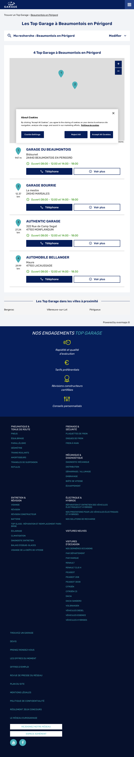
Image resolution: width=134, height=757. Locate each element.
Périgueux (95, 309)
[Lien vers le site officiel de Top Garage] (10, 5)
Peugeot (70, 572)
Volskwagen (72, 606)
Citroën (70, 586)
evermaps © (123, 322)
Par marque (72, 558)
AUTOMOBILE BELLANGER (47, 257)
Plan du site (17, 684)
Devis (13, 641)
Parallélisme (18, 443)
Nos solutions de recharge (80, 519)
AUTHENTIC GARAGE (43, 221)
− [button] (118, 71)
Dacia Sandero (73, 601)
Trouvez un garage (21, 633)
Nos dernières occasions (79, 548)
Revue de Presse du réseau (26, 675)
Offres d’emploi (19, 667)
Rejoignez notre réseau (36, 726)
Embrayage (72, 476)
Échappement (73, 486)
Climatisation (18, 536)
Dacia (69, 596)
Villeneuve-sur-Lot (57, 309)
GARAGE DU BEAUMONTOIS (48, 149)
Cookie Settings (33, 134)
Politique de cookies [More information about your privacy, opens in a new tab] (90, 125)
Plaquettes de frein (77, 433)
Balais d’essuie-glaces (23, 545)
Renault (70, 563)
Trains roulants (20, 453)
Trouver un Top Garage (16, 15)
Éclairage (16, 531)
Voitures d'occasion (73, 543)
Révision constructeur (23, 514)
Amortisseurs (18, 457)
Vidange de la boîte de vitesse (27, 550)
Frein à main (72, 443)
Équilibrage (17, 438)
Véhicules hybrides (76, 620)
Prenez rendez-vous (22, 650)
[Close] (113, 113)
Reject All (76, 134)
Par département (75, 553)
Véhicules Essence (76, 615)
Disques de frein (74, 438)
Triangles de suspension (24, 462)
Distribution (72, 467)
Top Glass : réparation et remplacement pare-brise (36, 525)
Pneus (14, 433)
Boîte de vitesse (74, 481)
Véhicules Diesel (75, 610)
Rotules (15, 467)
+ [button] (118, 64)
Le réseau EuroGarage (23, 718)
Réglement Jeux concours (26, 709)
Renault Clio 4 (73, 567)
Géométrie (16, 448)
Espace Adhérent (36, 733)
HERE (121, 142)
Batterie (15, 519)
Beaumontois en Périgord (44, 15)
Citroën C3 (71, 591)
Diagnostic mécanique (77, 462)
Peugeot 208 (72, 577)
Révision (15, 509)
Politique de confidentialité (27, 701)
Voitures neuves (76, 530)
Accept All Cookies (101, 134)
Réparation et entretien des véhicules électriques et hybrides (87, 506)
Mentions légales (20, 692)
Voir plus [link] (97, 171)
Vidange (15, 505)
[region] (67, 126)
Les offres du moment (23, 658)
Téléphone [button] (49, 171)
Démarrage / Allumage (78, 471)
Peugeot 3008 (73, 582)
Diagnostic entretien (22, 540)
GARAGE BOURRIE (41, 185)
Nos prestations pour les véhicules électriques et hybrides (92, 513)
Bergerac (9, 309)
